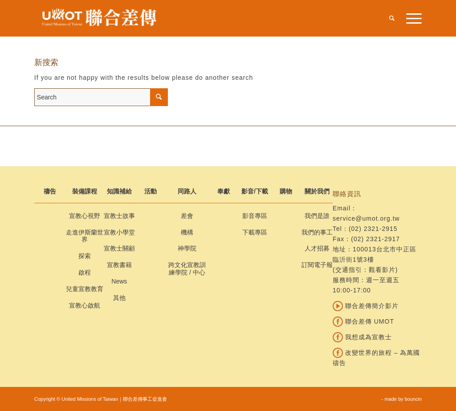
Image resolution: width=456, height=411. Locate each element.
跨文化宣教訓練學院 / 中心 (187, 268)
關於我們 (317, 191)
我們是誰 (317, 215)
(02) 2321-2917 (375, 238)
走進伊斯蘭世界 (84, 236)
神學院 (187, 248)
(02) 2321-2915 (373, 228)
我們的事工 (317, 232)
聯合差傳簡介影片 (366, 305)
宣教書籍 (119, 264)
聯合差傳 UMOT (363, 321)
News (119, 281)
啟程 (84, 272)
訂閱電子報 (317, 264)
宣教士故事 (119, 215)
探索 (84, 255)
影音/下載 (254, 191)
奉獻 (223, 191)
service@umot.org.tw (366, 218)
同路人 (187, 191)
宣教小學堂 (119, 232)
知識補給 (119, 191)
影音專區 (254, 215)
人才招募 (317, 248)
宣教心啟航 (84, 305)
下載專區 (254, 232)
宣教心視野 (84, 215)
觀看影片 (382, 269)
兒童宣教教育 (84, 288)
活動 (150, 191)
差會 (187, 215)
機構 (187, 232)
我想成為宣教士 (362, 337)
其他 (119, 297)
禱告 (50, 191)
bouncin (413, 399)
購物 (286, 191)
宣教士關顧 (119, 248)
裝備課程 (84, 191)
